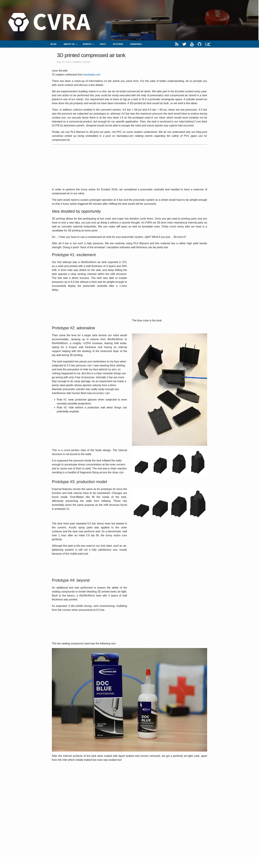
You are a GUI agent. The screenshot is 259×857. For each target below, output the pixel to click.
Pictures (118, 44)
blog (53, 44)
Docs (103, 44)
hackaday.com (92, 74)
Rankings (136, 44)
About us (69, 44)
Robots (87, 44)
